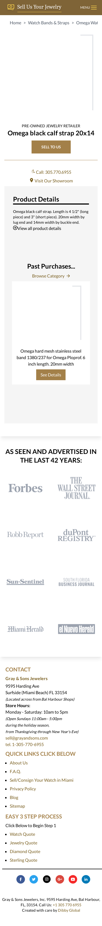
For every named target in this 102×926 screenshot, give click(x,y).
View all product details (37, 228)
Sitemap (17, 805)
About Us (19, 762)
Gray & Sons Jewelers (26, 678)
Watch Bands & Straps (48, 22)
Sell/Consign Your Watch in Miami (41, 780)
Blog (14, 797)
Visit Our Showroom (51, 180)
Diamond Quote (25, 851)
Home (15, 22)
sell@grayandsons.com (26, 737)
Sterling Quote (23, 860)
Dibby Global (69, 910)
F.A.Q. (15, 771)
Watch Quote (22, 834)
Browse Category (51, 275)
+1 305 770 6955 (67, 904)
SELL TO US (51, 147)
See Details (51, 374)
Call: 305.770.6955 (51, 172)
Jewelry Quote (23, 842)
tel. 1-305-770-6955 (24, 744)
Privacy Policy (23, 788)
